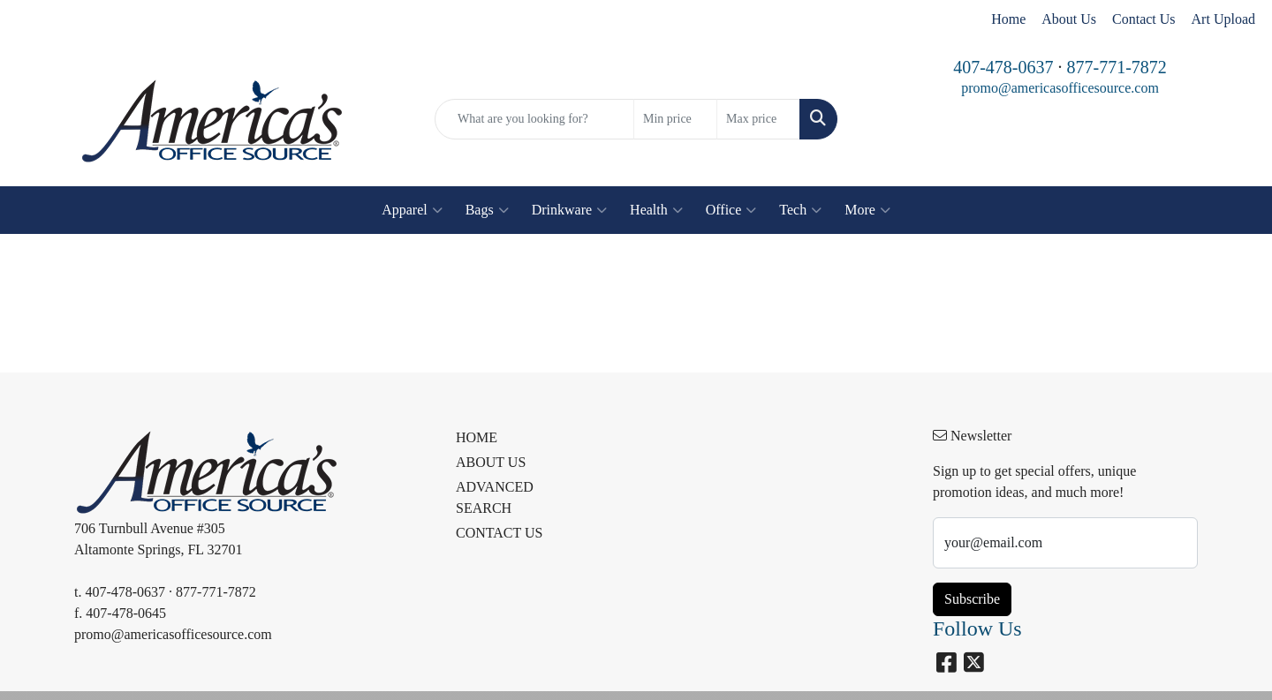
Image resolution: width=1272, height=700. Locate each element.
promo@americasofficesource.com (1060, 87)
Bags (487, 210)
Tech (800, 210)
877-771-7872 (1117, 67)
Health (656, 210)
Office (731, 210)
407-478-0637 (1003, 67)
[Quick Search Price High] (758, 119)
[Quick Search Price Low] (675, 119)
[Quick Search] (534, 119)
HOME (476, 437)
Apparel (412, 210)
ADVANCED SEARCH (495, 497)
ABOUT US (491, 462)
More (867, 210)
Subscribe (972, 598)
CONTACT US (499, 532)
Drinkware (569, 210)
